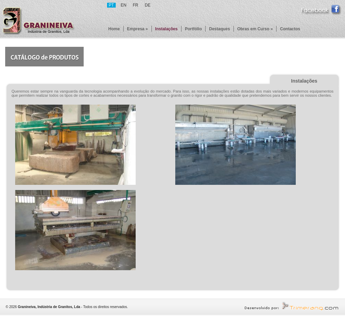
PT (111, 5)
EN (124, 5)
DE (148, 5)
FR (135, 5)
